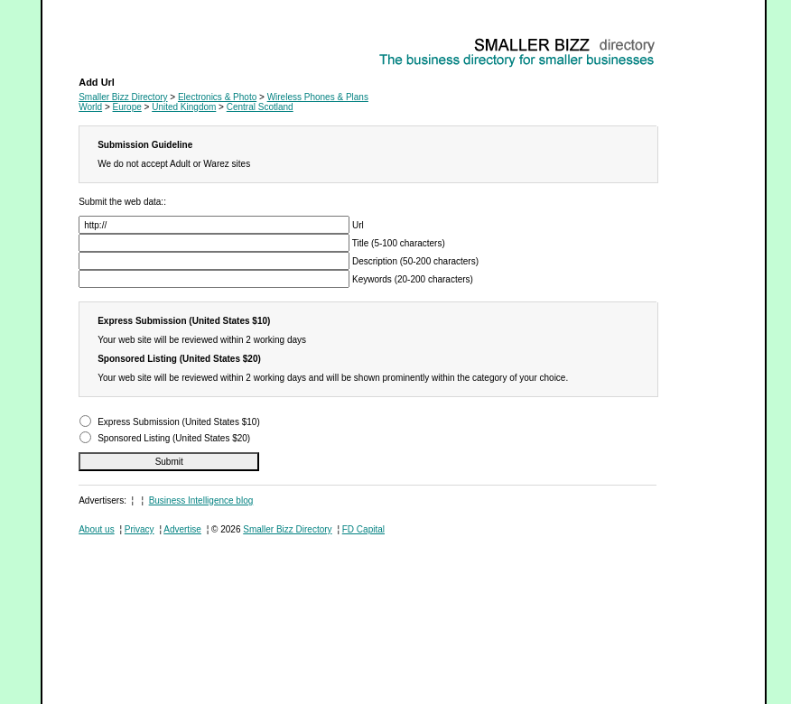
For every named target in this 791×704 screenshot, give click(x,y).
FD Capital (363, 529)
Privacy (139, 529)
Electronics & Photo (217, 97)
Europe (127, 107)
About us (96, 529)
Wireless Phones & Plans (129, 41)
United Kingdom (184, 107)
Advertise (182, 529)
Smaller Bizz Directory (123, 97)
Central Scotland (260, 107)
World (90, 107)
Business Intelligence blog (201, 500)
